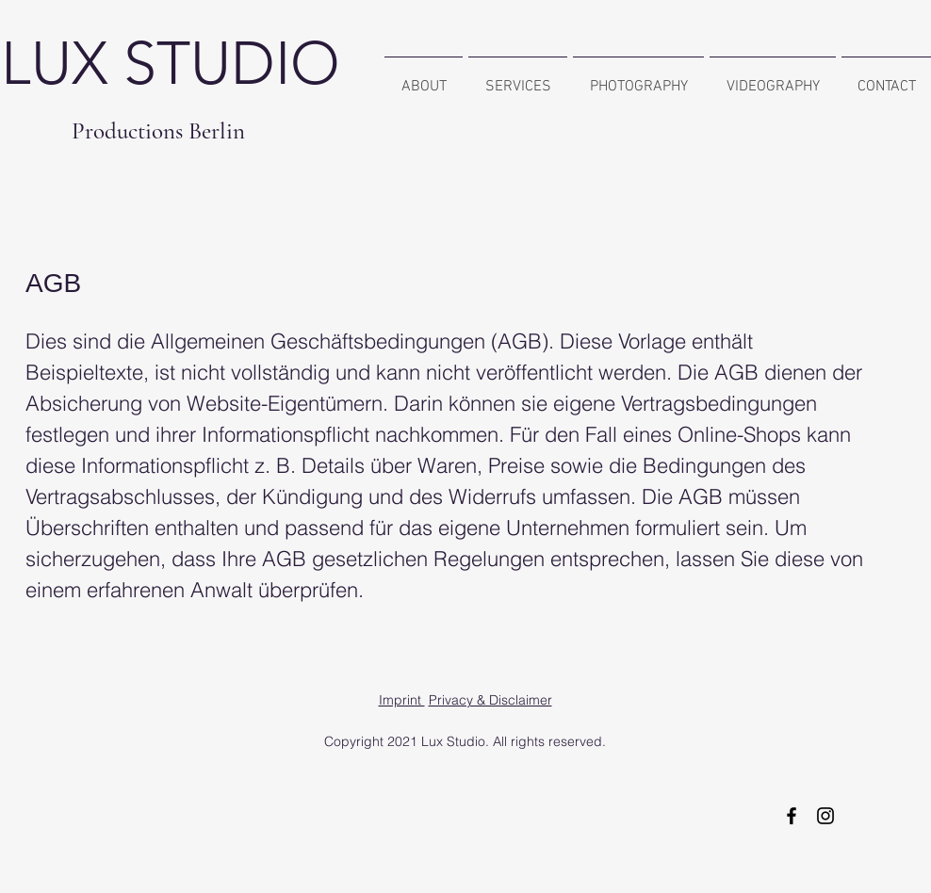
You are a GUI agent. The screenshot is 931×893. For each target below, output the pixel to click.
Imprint (402, 699)
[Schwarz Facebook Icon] (791, 815)
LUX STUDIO (170, 63)
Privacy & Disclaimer (490, 699)
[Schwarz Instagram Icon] (825, 815)
